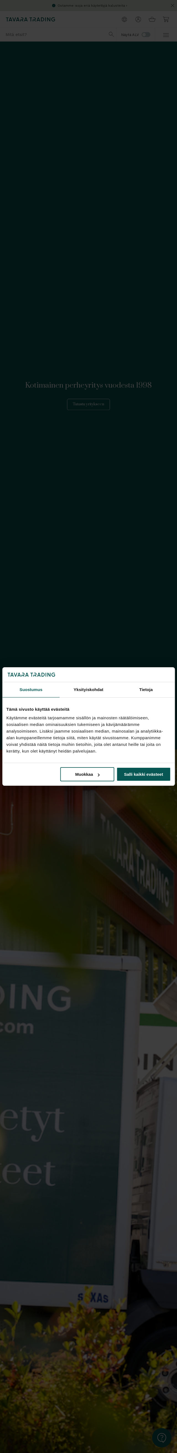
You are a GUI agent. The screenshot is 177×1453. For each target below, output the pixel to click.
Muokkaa (87, 774)
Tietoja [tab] (146, 689)
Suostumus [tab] (31, 689)
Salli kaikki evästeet (143, 774)
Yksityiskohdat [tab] (88, 689)
